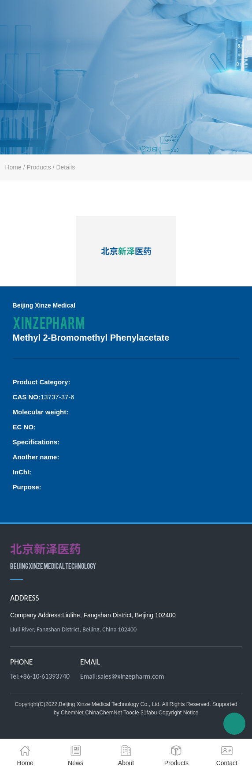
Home (13, 167)
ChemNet (72, 713)
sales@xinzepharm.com (130, 676)
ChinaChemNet (103, 713)
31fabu (149, 713)
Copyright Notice (179, 713)
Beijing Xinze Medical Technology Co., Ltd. (110, 704)
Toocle (131, 713)
